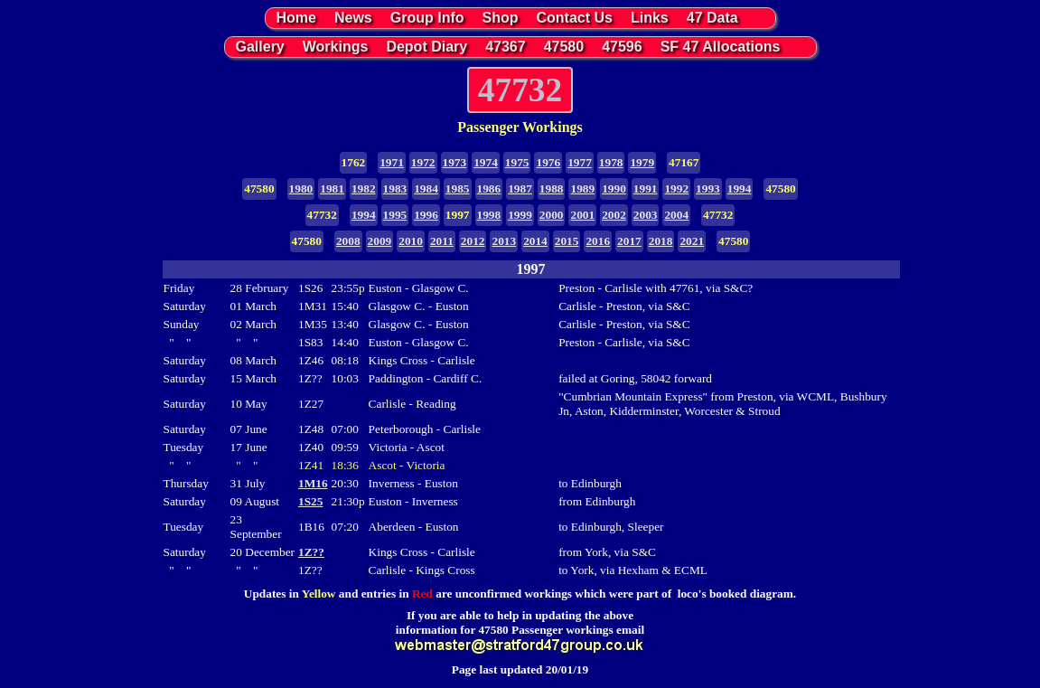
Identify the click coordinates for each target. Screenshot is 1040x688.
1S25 (310, 501)
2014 (535, 241)
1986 (489, 188)
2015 (567, 241)
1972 (423, 162)
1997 (457, 214)
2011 (442, 241)
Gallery (260, 46)
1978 (611, 162)
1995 (395, 214)
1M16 (313, 483)
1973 (455, 162)
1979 (642, 162)
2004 (676, 214)
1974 (485, 162)
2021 (691, 241)
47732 (322, 214)
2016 (598, 241)
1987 (520, 188)
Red (422, 593)
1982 (363, 188)
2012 (473, 241)
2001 (582, 214)
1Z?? (311, 552)
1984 (426, 188)
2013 (504, 241)
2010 (410, 241)
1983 (395, 188)
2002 (614, 214)
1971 (391, 162)
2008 (348, 241)
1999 (520, 214)
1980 (301, 188)
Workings (336, 46)
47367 (505, 46)
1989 (582, 188)
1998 (489, 214)
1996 (426, 214)
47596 (622, 46)
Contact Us (575, 17)
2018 (661, 241)
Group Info (427, 17)
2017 (629, 241)
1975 (517, 162)
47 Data (712, 17)
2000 (551, 214)
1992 (676, 188)
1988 (551, 188)
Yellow (319, 593)
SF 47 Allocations (721, 46)
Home (296, 17)
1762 (354, 162)
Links (650, 17)
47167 (683, 162)
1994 (739, 188)
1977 (579, 162)
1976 (548, 162)
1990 (614, 188)
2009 (380, 241)
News (353, 17)
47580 (564, 46)
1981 (332, 188)
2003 (645, 214)
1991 (645, 188)
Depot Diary (426, 46)
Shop (501, 17)
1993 (708, 188)
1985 (457, 188)
